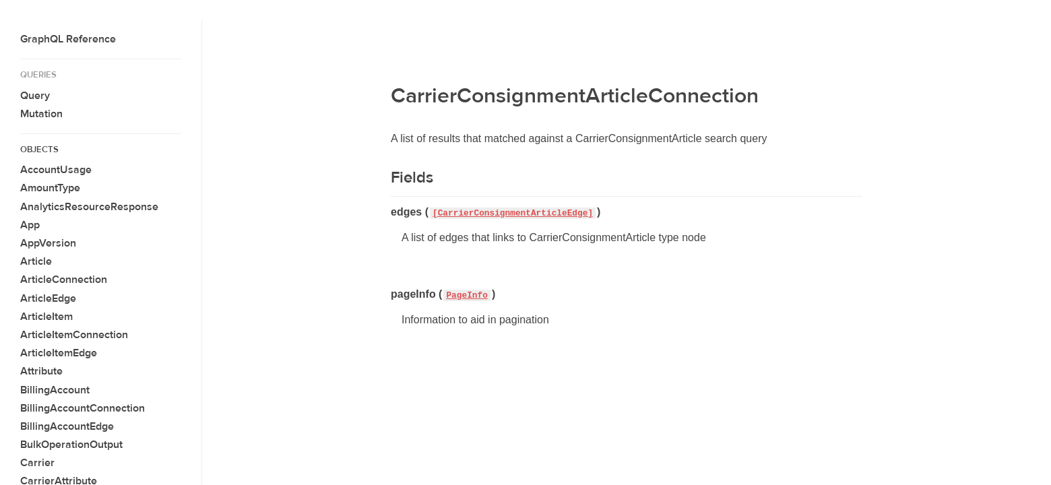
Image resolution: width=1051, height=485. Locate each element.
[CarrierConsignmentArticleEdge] (513, 213)
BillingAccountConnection (82, 408)
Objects (39, 149)
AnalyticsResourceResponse (89, 207)
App (30, 225)
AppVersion (48, 243)
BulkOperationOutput (71, 444)
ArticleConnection (63, 279)
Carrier (37, 463)
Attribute (41, 371)
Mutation (41, 114)
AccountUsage (56, 169)
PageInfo (466, 295)
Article (36, 261)
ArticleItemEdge (58, 353)
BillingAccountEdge (67, 426)
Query (35, 95)
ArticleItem (46, 316)
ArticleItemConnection (74, 335)
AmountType (50, 188)
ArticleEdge (48, 298)
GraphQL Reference (68, 39)
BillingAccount (55, 390)
